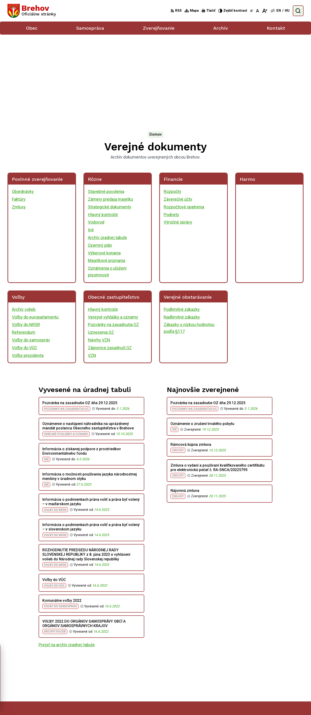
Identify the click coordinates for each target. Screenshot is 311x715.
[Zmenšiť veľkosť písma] (252, 11)
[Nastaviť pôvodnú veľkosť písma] (257, 11)
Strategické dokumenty (109, 121)
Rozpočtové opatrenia (184, 121)
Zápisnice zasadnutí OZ (110, 262)
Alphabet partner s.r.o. (174, 702)
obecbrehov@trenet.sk (285, 681)
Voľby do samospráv (31, 254)
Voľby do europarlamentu (35, 231)
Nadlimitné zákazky (182, 231)
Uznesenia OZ (101, 246)
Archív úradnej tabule (107, 152)
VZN (92, 269)
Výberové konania (104, 167)
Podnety (171, 129)
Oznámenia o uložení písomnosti (107, 186)
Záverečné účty (178, 113)
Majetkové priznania (106, 175)
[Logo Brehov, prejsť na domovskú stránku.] (31, 11)
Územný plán (100, 159)
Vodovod (96, 136)
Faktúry (18, 113)
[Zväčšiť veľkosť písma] (264, 11)
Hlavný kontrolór (103, 129)
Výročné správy (178, 136)
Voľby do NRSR (26, 239)
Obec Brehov (233, 702)
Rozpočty (172, 106)
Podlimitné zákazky (182, 223)
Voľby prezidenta (27, 269)
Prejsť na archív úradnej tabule (67, 559)
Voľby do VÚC (24, 262)
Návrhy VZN (99, 254)
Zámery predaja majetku (110, 113)
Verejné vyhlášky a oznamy (113, 231)
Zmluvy (19, 121)
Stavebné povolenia (106, 106)
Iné (91, 144)
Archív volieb (24, 223)
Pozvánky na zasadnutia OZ (113, 239)
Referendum (23, 246)
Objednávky (23, 106)
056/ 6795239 (278, 676)
